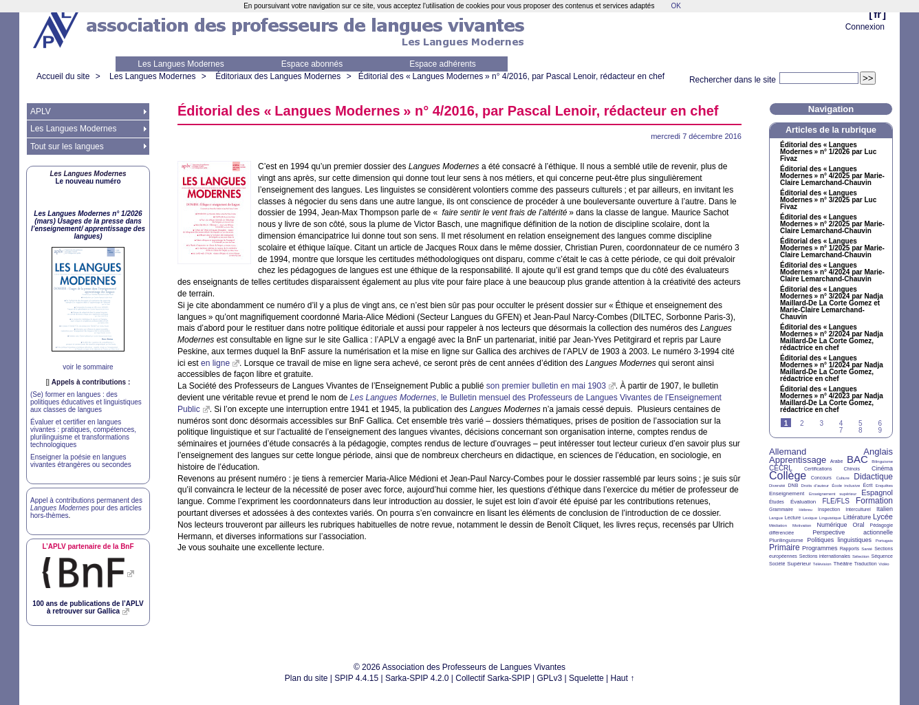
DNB (793, 485)
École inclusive (846, 486)
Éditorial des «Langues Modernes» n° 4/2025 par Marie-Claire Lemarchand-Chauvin (832, 176)
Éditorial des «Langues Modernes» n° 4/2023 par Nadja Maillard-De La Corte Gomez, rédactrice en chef (831, 399)
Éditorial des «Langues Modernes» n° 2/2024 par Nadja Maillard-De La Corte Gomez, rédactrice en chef (831, 337)
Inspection (829, 509)
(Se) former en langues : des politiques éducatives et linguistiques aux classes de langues (86, 402)
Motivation (801, 525)
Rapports (849, 548)
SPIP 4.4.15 (356, 678)
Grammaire (781, 509)
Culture (842, 478)
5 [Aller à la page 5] (860, 423)
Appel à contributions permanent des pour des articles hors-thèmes (86, 508)
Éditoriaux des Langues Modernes (277, 76)
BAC (857, 459)
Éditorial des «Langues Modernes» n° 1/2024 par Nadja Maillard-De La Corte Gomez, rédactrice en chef (831, 368)
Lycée (883, 516)
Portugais (884, 541)
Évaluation (803, 502)
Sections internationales (824, 556)
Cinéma (882, 468)
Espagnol (877, 492)
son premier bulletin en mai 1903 (546, 386)
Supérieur (799, 564)
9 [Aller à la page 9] (880, 430)
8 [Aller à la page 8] (860, 430)
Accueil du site (62, 76)
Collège (787, 475)
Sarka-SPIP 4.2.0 (417, 678)
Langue (776, 518)
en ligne (215, 363)
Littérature (857, 517)
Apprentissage (797, 460)
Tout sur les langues (67, 146)
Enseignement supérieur (832, 494)
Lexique (810, 518)
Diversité (777, 486)
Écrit (867, 485)
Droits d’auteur (815, 486)
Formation (874, 501)
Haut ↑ (623, 678)
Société (777, 563)
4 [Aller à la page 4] (841, 423)
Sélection (860, 556)
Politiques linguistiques (839, 539)
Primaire (784, 547)
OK (675, 6)
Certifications (818, 468)
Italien (884, 509)
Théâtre (842, 564)
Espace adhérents (442, 64)
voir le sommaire (88, 367)
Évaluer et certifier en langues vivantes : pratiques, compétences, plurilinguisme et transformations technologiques (83, 433)
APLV (40, 111)
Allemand (787, 451)
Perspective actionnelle (852, 532)
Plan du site (306, 678)
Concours (821, 477)
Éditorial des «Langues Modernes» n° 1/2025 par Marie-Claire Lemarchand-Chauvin (832, 248)
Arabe (836, 461)
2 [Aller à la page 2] (802, 423)
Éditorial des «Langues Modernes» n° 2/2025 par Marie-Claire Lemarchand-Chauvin (832, 224)
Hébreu (805, 510)
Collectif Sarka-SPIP (492, 678)
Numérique (832, 524)
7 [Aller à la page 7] (841, 430)
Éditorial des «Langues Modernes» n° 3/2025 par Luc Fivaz (828, 200)
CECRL (780, 468)
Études (776, 501)
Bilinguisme (882, 461)
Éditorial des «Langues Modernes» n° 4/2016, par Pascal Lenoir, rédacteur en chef (511, 76)
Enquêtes (884, 486)
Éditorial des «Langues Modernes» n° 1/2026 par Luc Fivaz (828, 152)
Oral (859, 524)
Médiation (778, 525)
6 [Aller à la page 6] (880, 423)
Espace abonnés (312, 64)
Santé (866, 549)
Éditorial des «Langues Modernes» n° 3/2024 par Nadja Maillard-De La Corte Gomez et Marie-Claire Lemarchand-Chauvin (831, 303)
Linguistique (830, 518)
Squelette (586, 678)
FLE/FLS (835, 501)
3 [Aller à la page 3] (821, 423)
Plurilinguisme (786, 540)
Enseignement (786, 493)
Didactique (873, 476)
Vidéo (883, 564)
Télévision (822, 564)
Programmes (820, 548)
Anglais (878, 451)
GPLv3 (550, 678)
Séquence (882, 556)
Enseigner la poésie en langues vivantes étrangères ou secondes (80, 460)
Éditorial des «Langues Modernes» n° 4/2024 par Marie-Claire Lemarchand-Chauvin (832, 272)
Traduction (865, 563)
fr (877, 14)
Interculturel (858, 509)
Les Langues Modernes (181, 64)
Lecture (793, 517)
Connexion (865, 27)
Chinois (852, 468)
